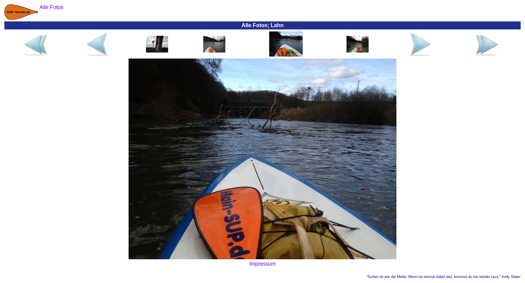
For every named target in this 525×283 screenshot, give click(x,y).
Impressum (262, 264)
